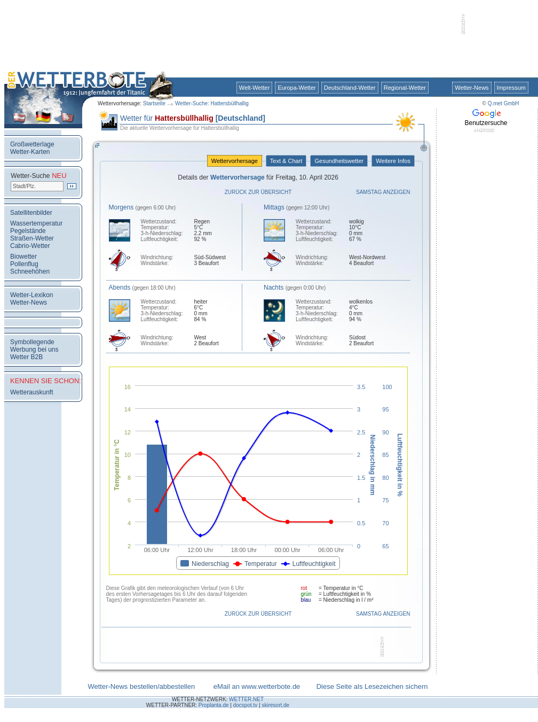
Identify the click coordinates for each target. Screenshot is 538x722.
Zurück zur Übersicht (258, 192)
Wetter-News (471, 87)
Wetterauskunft (31, 392)
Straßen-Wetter (32, 238)
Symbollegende (32, 342)
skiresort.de (275, 705)
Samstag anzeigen (383, 192)
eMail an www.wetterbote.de (256, 686)
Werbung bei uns (34, 349)
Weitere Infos (393, 161)
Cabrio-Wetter (30, 246)
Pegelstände (28, 231)
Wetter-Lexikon (31, 295)
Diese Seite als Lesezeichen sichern (372, 686)
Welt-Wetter (254, 87)
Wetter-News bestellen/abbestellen (141, 686)
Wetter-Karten (30, 152)
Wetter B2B (26, 357)
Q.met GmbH (503, 103)
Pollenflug (24, 264)
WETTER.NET (246, 699)
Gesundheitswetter (339, 161)
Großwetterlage (32, 144)
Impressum (511, 87)
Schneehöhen (30, 271)
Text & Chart (286, 161)
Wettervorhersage (234, 161)
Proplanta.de (214, 705)
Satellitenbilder (31, 212)
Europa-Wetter (296, 87)
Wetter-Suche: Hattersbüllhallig (212, 103)
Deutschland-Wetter (350, 87)
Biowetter (23, 256)
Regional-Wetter (405, 87)
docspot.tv (245, 705)
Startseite (154, 103)
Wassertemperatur (36, 223)
